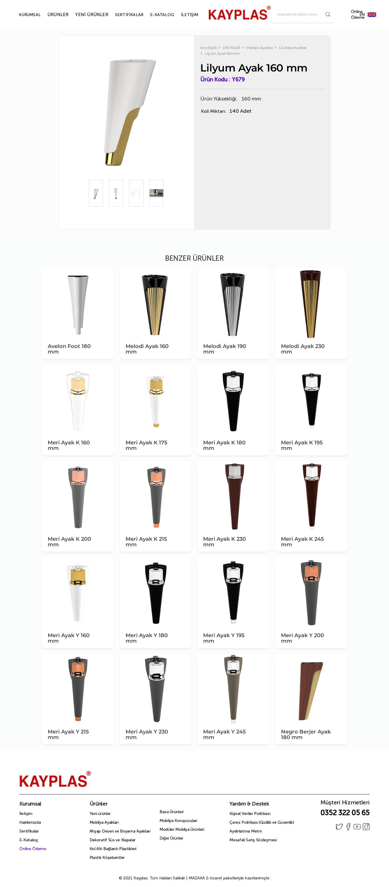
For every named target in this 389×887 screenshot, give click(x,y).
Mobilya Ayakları (104, 822)
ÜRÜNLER (51, 14)
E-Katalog (28, 839)
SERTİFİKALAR (122, 14)
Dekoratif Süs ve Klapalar (113, 839)
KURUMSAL (23, 14)
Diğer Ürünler (171, 838)
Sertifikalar (29, 831)
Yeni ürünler (100, 813)
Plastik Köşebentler (107, 857)
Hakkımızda (30, 822)
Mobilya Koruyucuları (178, 820)
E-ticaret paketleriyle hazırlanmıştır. (229, 878)
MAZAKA (197, 878)
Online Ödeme (358, 14)
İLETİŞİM (183, 14)
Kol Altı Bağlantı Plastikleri (113, 848)
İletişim (25, 813)
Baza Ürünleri (172, 811)
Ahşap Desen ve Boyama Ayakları (120, 831)
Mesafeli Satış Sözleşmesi (253, 839)
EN (372, 14)
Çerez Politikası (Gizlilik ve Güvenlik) (261, 822)
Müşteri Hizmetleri (345, 804)
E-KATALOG (155, 14)
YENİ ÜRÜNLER (85, 14)
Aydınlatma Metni (245, 831)
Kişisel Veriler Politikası (249, 813)
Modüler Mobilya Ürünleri (182, 829)
